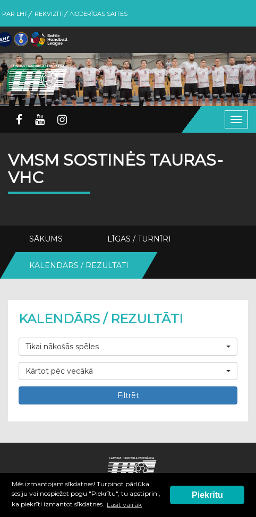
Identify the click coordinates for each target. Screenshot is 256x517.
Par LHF (15, 14)
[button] (128, 347)
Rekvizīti (49, 14)
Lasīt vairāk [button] (124, 505)
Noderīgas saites (98, 14)
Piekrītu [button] (207, 494)
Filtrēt (128, 395)
